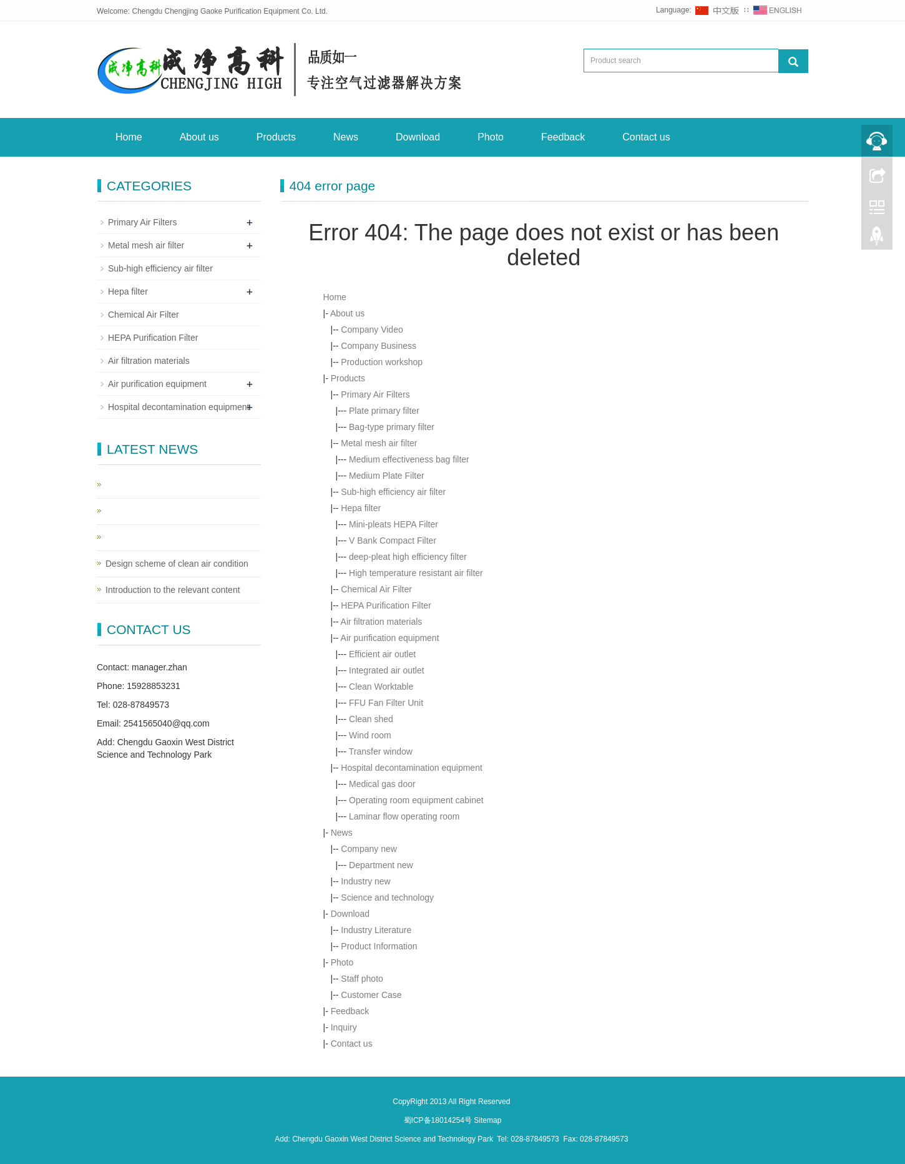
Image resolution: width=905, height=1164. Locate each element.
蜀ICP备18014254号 (439, 1120)
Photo (490, 137)
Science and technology (387, 897)
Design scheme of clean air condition (176, 564)
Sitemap (487, 1120)
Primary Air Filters (375, 394)
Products (276, 137)
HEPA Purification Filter (386, 605)
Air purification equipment (390, 638)
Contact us (646, 137)
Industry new (365, 881)
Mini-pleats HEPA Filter (393, 524)
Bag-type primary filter (391, 427)
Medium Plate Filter (386, 476)
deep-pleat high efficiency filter (408, 557)
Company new (369, 849)
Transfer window (381, 751)
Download (418, 137)
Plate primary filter (384, 411)
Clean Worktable (381, 687)
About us (199, 137)
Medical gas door (382, 784)
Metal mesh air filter (379, 443)
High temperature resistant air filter (416, 573)
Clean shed (371, 719)
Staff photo (362, 979)
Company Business (378, 346)
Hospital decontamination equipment (411, 768)
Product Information (379, 946)
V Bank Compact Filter (392, 540)
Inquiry (344, 1027)
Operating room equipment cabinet (416, 800)
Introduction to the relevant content (172, 590)
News (345, 137)
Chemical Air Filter (376, 589)
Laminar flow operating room (404, 816)
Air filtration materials (382, 622)
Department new (381, 865)
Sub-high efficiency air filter (393, 492)
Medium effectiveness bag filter (409, 459)
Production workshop (382, 362)
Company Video (372, 330)
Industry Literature (376, 930)
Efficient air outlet (382, 654)
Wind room (370, 735)
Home (128, 137)
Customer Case (371, 995)
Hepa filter (361, 508)
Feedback (563, 137)
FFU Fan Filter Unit (386, 703)
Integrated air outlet (386, 670)
